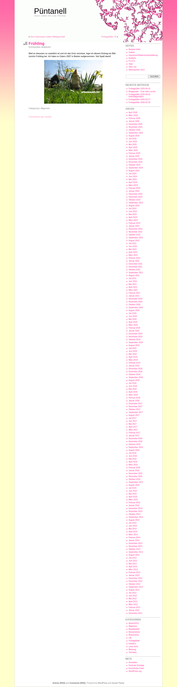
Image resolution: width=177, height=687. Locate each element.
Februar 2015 (134, 502)
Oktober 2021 (134, 270)
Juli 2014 (132, 523)
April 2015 (133, 497)
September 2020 (136, 307)
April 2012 (133, 601)
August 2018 (134, 380)
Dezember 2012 (135, 578)
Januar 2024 (134, 191)
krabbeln (132, 58)
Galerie (132, 52)
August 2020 (134, 310)
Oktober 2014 (134, 514)
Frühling (37, 43)
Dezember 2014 (135, 508)
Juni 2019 (133, 351)
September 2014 (136, 517)
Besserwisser (134, 632)
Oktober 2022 (134, 235)
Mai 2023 (133, 214)
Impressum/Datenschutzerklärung (143, 55)
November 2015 (135, 476)
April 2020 (133, 322)
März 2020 (133, 325)
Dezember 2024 (135, 159)
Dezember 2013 (135, 543)
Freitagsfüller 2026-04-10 (139, 89)
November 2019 (135, 337)
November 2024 (135, 162)
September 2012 (136, 587)
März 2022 (133, 255)
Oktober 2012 (134, 584)
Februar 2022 (134, 258)
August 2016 (134, 450)
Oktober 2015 (134, 479)
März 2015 (133, 500)
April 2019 (133, 357)
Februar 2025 (134, 153)
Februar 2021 (134, 293)
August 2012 (134, 590)
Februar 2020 (134, 328)
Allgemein (45, 108)
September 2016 (136, 447)
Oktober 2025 (134, 130)
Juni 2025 (133, 142)
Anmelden (133, 662)
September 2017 (136, 412)
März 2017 (133, 430)
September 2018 (136, 377)
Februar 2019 (134, 363)
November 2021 (135, 267)
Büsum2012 (134, 635)
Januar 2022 (134, 261)
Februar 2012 (134, 607)
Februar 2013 (134, 572)
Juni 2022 (133, 246)
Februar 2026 (134, 118)
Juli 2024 (132, 174)
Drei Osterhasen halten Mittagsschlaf (47, 37)
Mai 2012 (133, 599)
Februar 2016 (134, 468)
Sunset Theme (118, 683)
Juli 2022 (132, 243)
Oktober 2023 (134, 200)
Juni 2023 (133, 211)
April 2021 (133, 287)
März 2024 (133, 185)
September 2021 (136, 273)
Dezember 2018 (135, 369)
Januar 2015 (134, 505)
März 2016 (133, 465)
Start (131, 64)
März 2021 (133, 290)
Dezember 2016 (135, 438)
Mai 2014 (133, 529)
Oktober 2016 (134, 444)
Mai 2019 (133, 354)
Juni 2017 (133, 421)
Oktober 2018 (134, 374)
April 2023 (133, 217)
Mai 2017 (133, 424)
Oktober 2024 (134, 165)
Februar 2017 (134, 433)
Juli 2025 (132, 139)
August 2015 (134, 485)
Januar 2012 (134, 610)
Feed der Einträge (136, 665)
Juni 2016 (133, 456)
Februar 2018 (134, 398)
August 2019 (134, 345)
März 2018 (133, 395)
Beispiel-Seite (134, 49)
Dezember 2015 (135, 473)
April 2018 (133, 392)
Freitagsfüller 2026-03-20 (139, 102)
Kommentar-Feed (136, 668)
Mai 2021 (133, 284)
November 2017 (135, 406)
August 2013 (134, 555)
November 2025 (135, 127)
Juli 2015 (132, 488)
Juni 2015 (133, 491)
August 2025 (134, 136)
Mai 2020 (133, 319)
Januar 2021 (134, 296)
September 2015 (136, 482)
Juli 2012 (132, 593)
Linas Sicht (133, 646)
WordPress (102, 683)
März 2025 (133, 150)
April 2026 (133, 112)
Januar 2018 (134, 401)
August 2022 (134, 240)
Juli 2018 (132, 383)
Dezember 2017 (135, 403)
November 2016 (135, 441)
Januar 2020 (134, 331)
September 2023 (136, 203)
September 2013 (136, 552)
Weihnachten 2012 (137, 70)
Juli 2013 (132, 558)
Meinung (132, 649)
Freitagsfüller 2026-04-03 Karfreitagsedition (139, 95)
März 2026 (133, 115)
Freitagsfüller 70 (108, 37)
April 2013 (133, 567)
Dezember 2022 (135, 229)
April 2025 (133, 147)
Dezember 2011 (135, 613)
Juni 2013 (133, 561)
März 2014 (133, 534)
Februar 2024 (134, 188)
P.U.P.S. (132, 61)
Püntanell (50, 11)
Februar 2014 (134, 537)
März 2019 (133, 360)
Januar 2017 (134, 436)
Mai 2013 (133, 564)
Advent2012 (134, 623)
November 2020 (135, 302)
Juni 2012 (133, 596)
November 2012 (135, 581)
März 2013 (133, 569)
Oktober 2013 (134, 549)
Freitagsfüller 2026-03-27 (139, 99)
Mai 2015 (133, 494)
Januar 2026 (134, 121)
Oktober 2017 (134, 409)
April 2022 (133, 252)
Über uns (133, 67)
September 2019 (136, 342)
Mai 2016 (133, 459)
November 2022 (135, 232)
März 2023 (133, 220)
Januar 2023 (134, 226)
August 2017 (134, 415)
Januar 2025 (134, 156)
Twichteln (133, 652)
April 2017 (133, 427)
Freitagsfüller (134, 641)
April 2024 (133, 182)
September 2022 (136, 238)
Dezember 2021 (135, 264)
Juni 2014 (133, 526)
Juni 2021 (133, 281)
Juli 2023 (132, 208)
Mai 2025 (133, 144)
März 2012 (133, 604)
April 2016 (133, 462)
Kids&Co (132, 644)
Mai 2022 (133, 249)
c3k (130, 638)
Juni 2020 (133, 316)
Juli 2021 (132, 278)
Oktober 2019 (134, 339)
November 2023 (135, 197)
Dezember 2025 (135, 124)
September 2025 (136, 133)
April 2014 (133, 532)
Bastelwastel (134, 629)
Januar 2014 (134, 540)
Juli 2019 (132, 348)
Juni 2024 (133, 176)
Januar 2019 (134, 366)
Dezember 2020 (135, 299)
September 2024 (136, 168)
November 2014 (135, 511)
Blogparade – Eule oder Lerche (142, 91)
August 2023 (134, 206)
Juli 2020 (132, 313)
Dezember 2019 (135, 334)
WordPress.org (135, 671)
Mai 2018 (133, 389)
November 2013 (135, 546)
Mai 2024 (133, 179)
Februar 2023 (134, 223)
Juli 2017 (132, 418)
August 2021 (134, 275)
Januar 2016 (134, 470)
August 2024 (134, 171)
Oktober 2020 (134, 305)
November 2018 (135, 371)
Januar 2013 (134, 575)
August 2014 (134, 520)
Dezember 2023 (135, 194)
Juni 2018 (133, 386)
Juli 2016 (132, 453)
